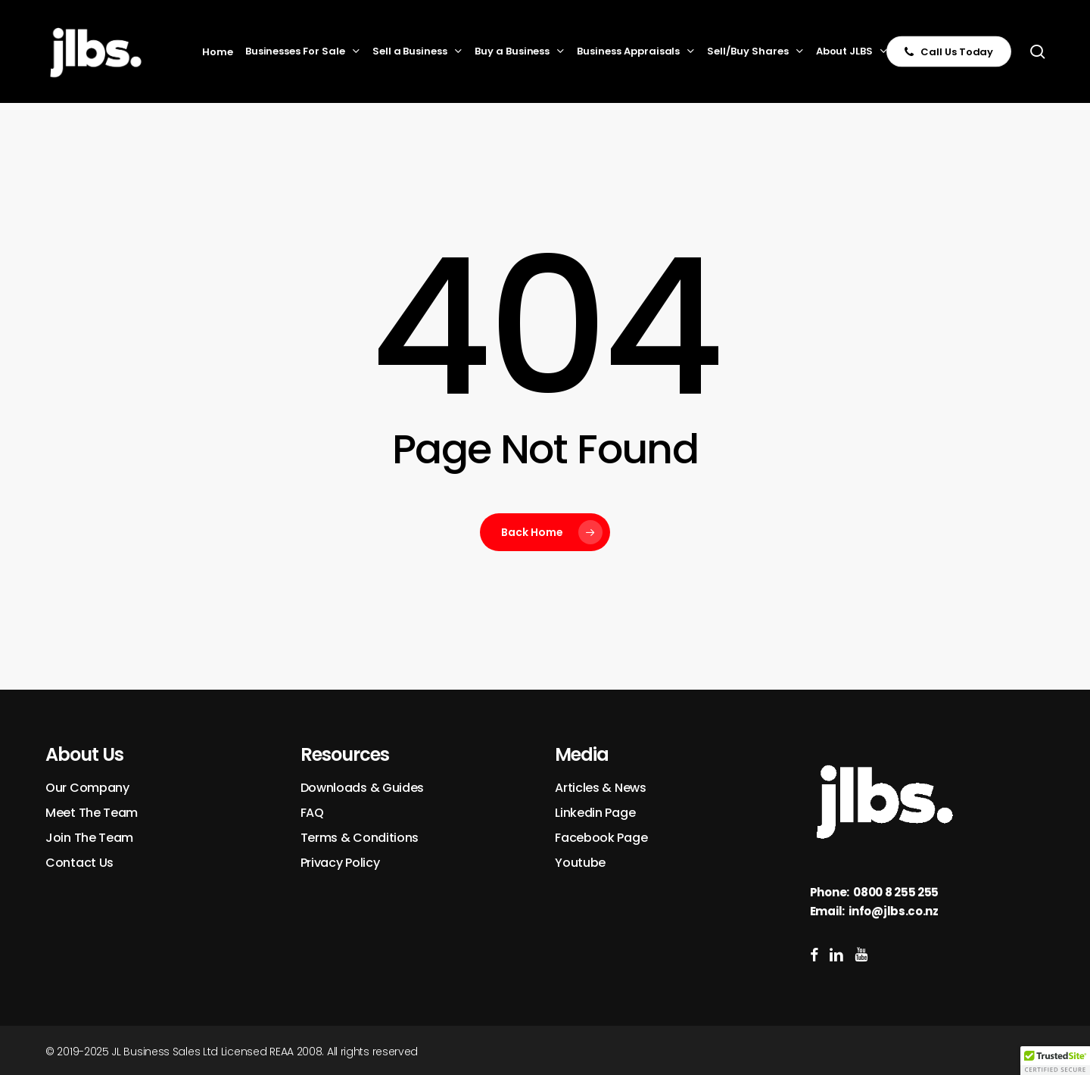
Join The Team (89, 837)
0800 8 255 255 (896, 892)
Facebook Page (601, 837)
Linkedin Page (595, 812)
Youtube (580, 862)
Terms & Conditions (360, 837)
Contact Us (79, 862)
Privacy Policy (340, 862)
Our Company (87, 787)
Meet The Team (91, 812)
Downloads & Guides (363, 787)
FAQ (312, 812)
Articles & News (600, 787)
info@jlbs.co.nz (894, 911)
